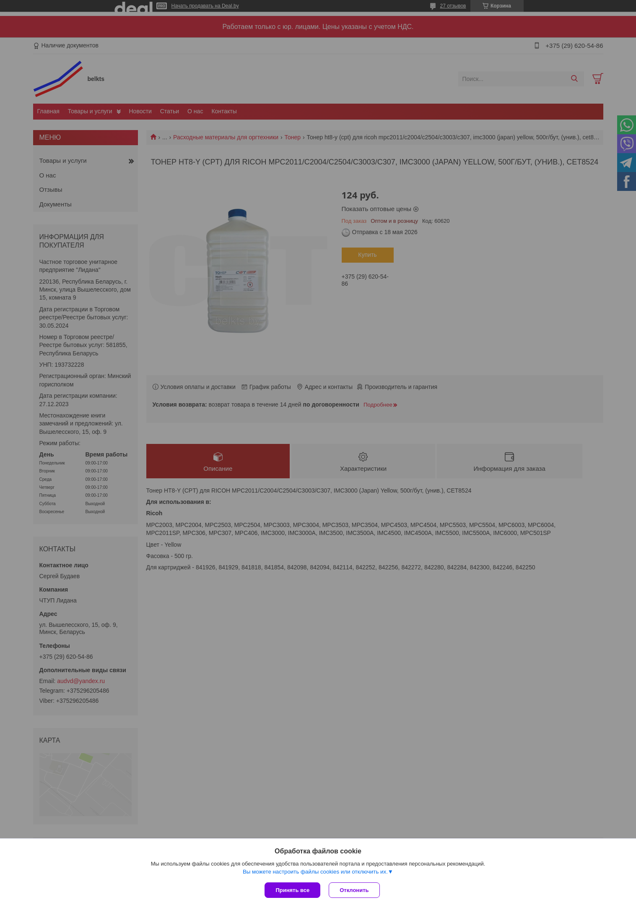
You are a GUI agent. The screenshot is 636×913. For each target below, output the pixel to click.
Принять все (292, 890)
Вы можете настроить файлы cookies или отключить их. (315, 872)
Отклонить (354, 890)
